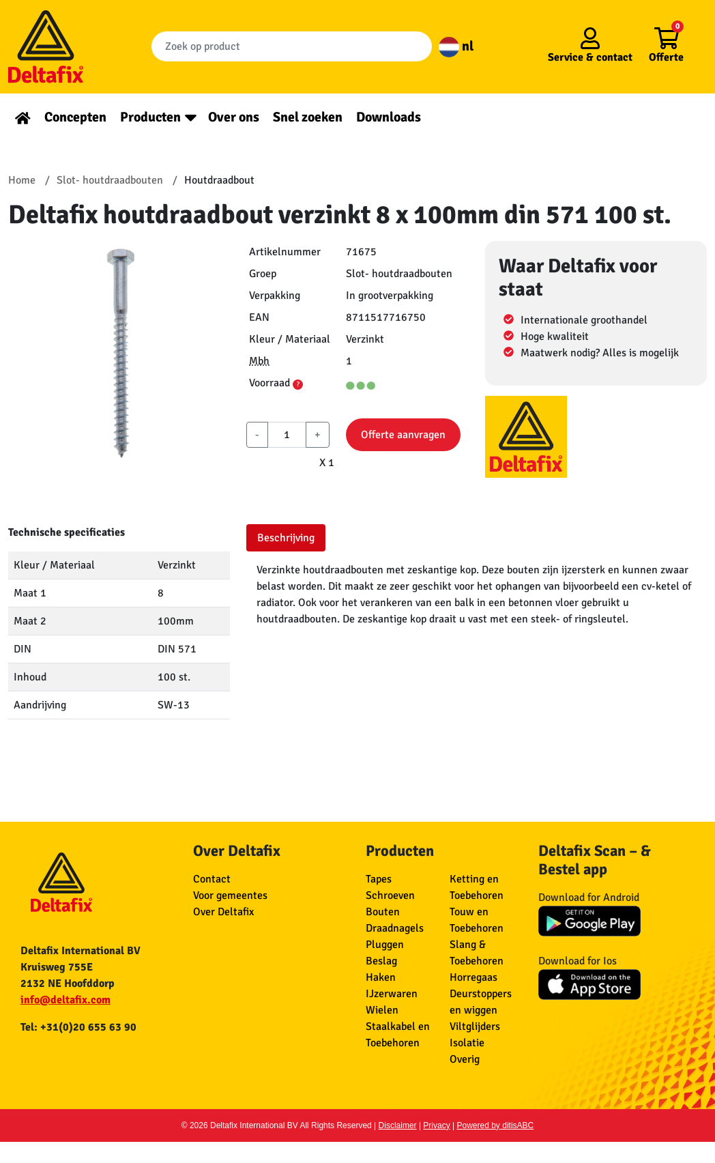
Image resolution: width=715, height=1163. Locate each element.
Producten (150, 117)
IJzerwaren (392, 994)
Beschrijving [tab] (286, 538)
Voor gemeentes (230, 895)
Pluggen (385, 944)
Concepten (75, 117)
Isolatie (467, 1043)
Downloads (388, 117)
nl (456, 46)
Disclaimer (398, 1125)
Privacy (436, 1125)
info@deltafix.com (65, 1000)
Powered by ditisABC (495, 1125)
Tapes (379, 879)
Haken (381, 977)
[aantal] (286, 435)
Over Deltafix (223, 912)
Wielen (382, 1010)
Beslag (381, 961)
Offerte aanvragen (403, 435)
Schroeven (390, 895)
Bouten (383, 912)
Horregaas (473, 977)
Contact (212, 879)
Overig (465, 1059)
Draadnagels (395, 928)
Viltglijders (475, 1026)
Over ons (233, 117)
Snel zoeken (307, 117)
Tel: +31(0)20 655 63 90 (78, 1027)
